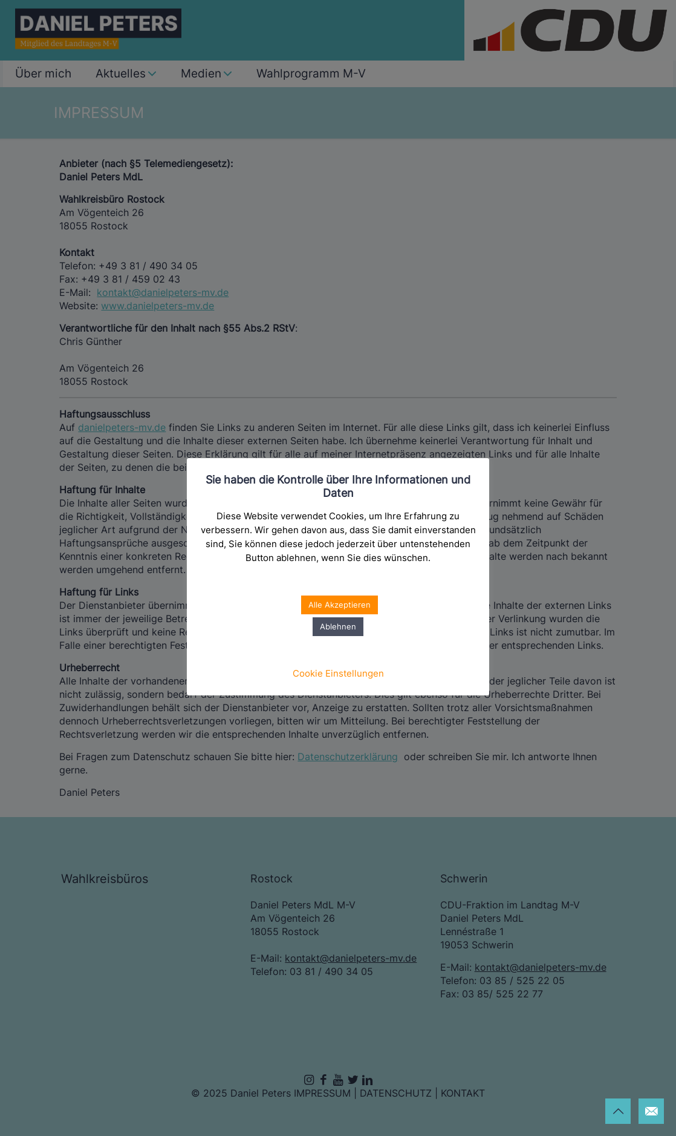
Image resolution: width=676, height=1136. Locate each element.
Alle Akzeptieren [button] (339, 604)
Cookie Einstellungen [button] (338, 673)
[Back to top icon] (618, 1111)
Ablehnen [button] (338, 626)
